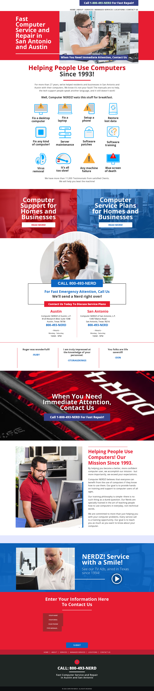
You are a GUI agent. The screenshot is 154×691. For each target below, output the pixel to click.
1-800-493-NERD (100, 3)
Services (89, 9)
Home (72, 9)
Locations (119, 9)
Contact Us (132, 9)
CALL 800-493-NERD (77, 283)
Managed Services (104, 9)
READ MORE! (38, 224)
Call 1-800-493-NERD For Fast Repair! (77, 417)
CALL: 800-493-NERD (77, 668)
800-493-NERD (56, 325)
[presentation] (77, 638)
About (80, 9)
